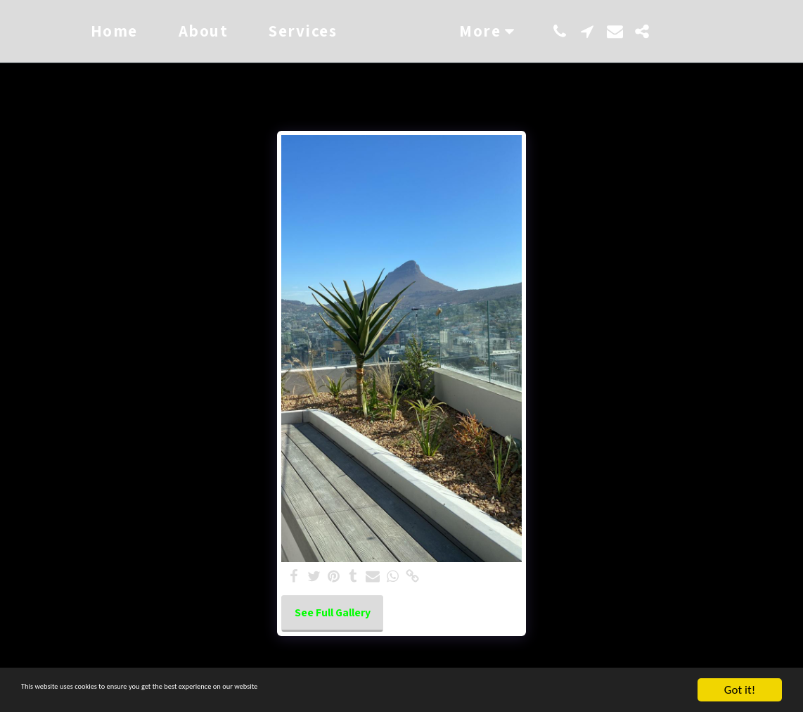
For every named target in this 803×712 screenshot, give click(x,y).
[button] (611, 31)
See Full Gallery (333, 612)
